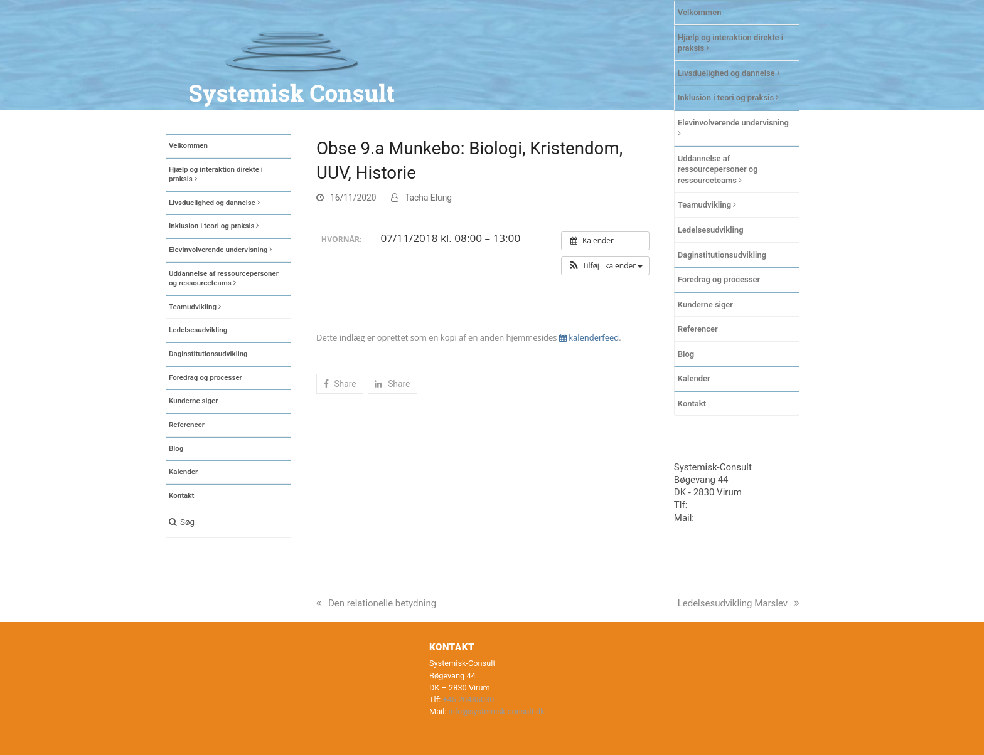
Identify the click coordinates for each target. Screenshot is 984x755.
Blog (686, 354)
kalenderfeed (589, 337)
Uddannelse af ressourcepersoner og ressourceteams (718, 169)
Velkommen (700, 12)
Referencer (698, 329)
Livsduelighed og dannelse (729, 73)
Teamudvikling (707, 204)
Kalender (694, 378)
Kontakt (692, 403)
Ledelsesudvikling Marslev (739, 603)
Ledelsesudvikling (711, 230)
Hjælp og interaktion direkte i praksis (730, 43)
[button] (228, 522)
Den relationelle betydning (376, 603)
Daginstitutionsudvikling (722, 255)
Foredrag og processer (719, 279)
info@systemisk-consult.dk (497, 711)
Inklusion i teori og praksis (728, 97)
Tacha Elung (428, 198)
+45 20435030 (720, 504)
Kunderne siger (705, 304)
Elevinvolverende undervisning (733, 128)
